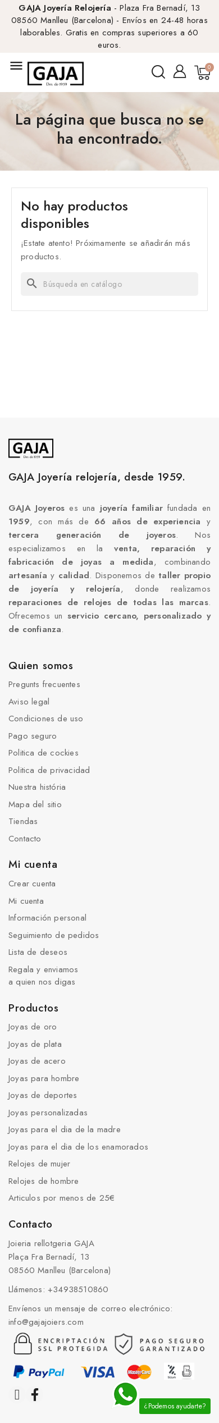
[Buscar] (109, 284)
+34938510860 (78, 1289)
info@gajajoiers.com (46, 1322)
